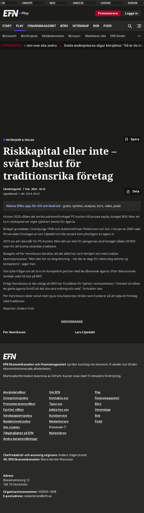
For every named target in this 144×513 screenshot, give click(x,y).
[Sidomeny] (139, 25)
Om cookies (11, 427)
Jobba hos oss (59, 410)
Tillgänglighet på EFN (18, 433)
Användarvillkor (14, 392)
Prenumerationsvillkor (19, 404)
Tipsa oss (55, 404)
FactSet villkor (13, 410)
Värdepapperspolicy (17, 416)
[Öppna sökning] (129, 25)
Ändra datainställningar (20, 439)
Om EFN (54, 392)
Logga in (131, 13)
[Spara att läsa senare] (132, 139)
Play (98, 392)
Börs (98, 404)
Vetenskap (103, 410)
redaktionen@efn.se (38, 496)
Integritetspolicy (15, 398)
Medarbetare (59, 421)
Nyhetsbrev (57, 433)
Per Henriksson (14, 332)
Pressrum (57, 427)
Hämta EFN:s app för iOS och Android (33, 206)
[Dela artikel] (133, 191)
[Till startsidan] (16, 13)
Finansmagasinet (107, 398)
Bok (97, 416)
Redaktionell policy (17, 421)
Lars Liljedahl (85, 332)
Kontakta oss (58, 398)
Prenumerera (108, 13)
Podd (98, 421)
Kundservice (58, 416)
